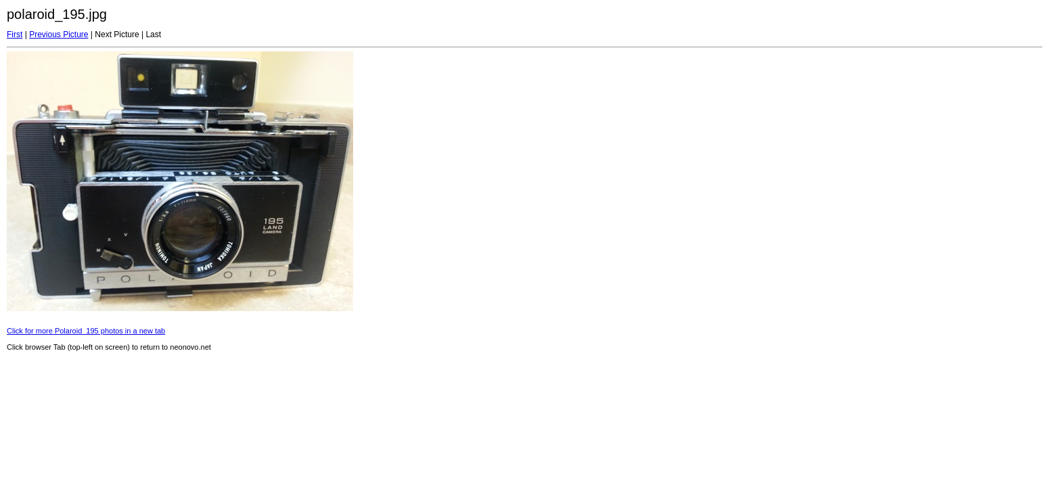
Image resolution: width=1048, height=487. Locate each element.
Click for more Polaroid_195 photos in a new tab (86, 331)
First (14, 34)
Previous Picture (58, 34)
